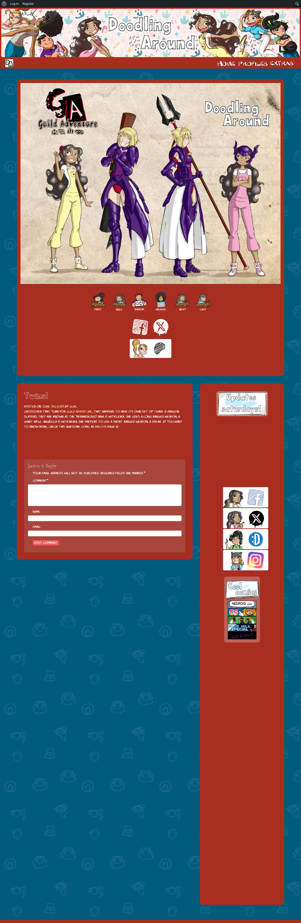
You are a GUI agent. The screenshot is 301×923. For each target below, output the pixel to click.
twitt (237, 518)
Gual (73, 406)
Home (226, 63)
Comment (40, 480)
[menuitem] (4, 4)
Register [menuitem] (28, 4)
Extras (282, 63)
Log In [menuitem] (14, 4)
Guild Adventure (79, 411)
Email (37, 527)
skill (237, 539)
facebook (237, 497)
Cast (252, 63)
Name (36, 511)
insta (237, 560)
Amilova (100, 426)
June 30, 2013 (53, 406)
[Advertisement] (242, 452)
